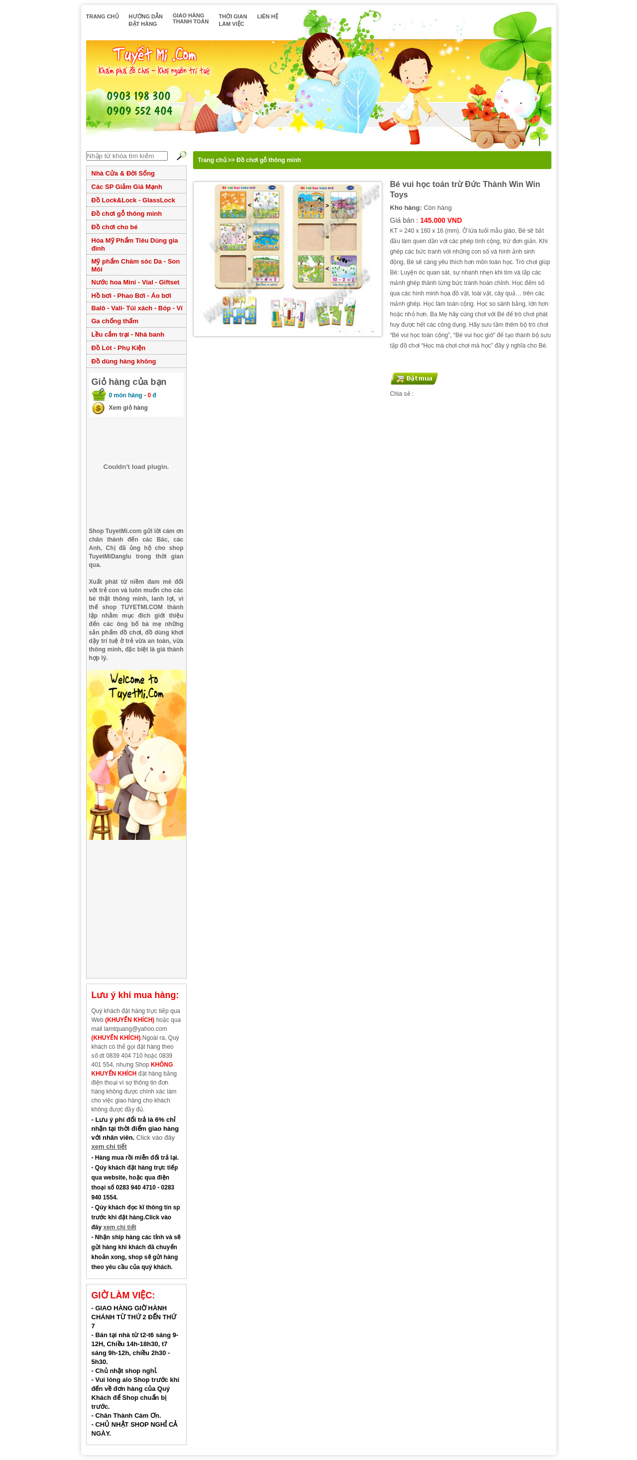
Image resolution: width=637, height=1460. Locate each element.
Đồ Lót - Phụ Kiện (119, 348)
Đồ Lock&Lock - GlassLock (133, 200)
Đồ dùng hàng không (124, 361)
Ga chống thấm (115, 321)
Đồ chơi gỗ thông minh (127, 213)
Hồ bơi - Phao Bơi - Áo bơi (132, 295)
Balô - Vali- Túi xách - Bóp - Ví (137, 308)
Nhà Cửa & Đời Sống (123, 173)
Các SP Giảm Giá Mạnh (127, 186)
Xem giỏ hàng (128, 407)
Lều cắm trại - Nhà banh (128, 334)
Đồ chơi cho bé (115, 227)
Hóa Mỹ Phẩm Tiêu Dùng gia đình (135, 244)
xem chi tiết (109, 1146)
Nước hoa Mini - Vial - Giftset (136, 282)
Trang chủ (212, 160)
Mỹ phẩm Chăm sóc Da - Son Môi (136, 265)
